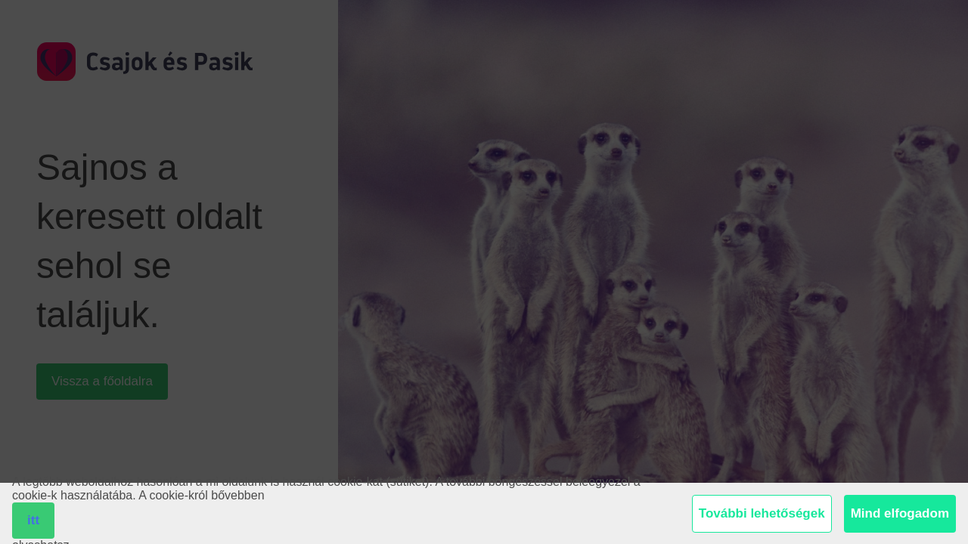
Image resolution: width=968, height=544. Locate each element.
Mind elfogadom (900, 513)
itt (33, 520)
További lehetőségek (762, 513)
